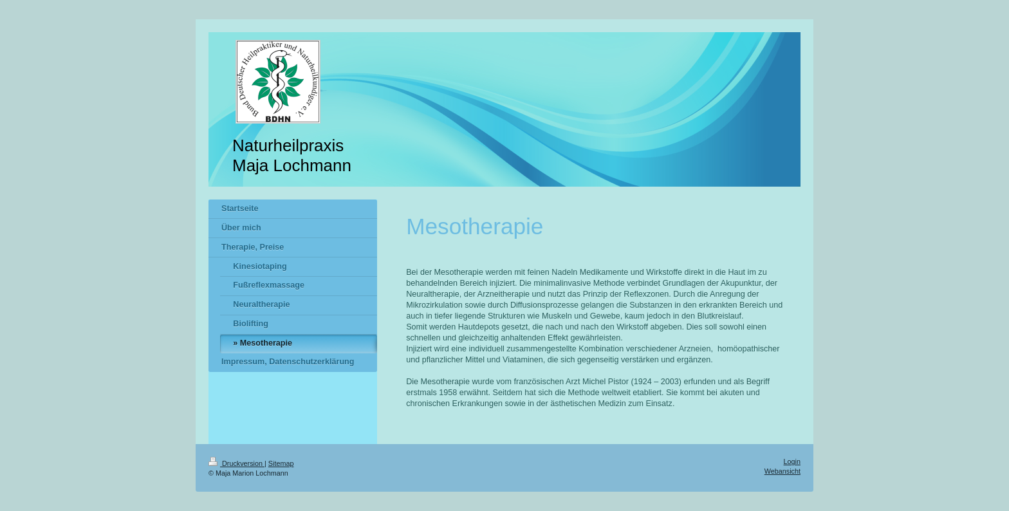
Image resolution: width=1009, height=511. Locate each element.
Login (792, 461)
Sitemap (281, 463)
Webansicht (782, 471)
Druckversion (236, 463)
